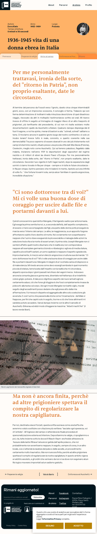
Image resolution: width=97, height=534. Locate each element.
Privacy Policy (10, 525)
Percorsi (63, 5)
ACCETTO (78, 526)
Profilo (88, 5)
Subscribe (38, 497)
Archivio (76, 5)
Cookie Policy (22, 525)
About (51, 5)
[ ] (48, 474)
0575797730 (80, 504)
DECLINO (50, 526)
